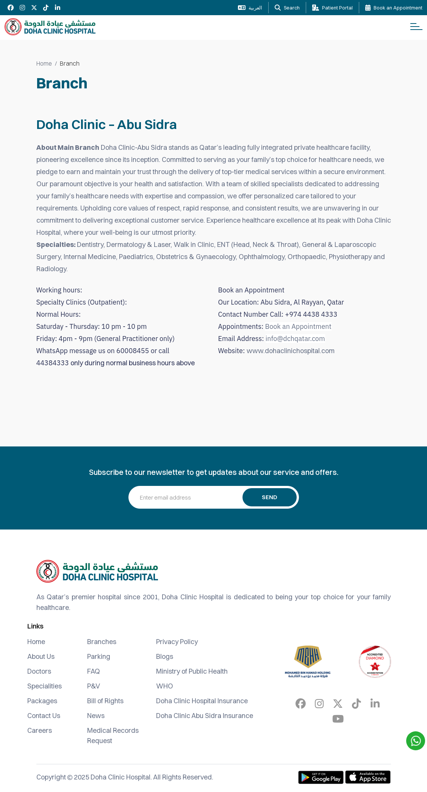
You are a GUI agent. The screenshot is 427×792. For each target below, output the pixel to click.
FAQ (93, 671)
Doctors (39, 671)
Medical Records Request (113, 735)
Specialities (44, 686)
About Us (41, 656)
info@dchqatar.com (295, 338)
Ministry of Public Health (192, 671)
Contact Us (43, 715)
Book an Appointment (298, 326)
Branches (101, 641)
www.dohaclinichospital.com (291, 350)
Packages (42, 700)
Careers (39, 730)
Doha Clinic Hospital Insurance (202, 700)
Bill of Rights (105, 700)
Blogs (164, 656)
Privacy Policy (177, 641)
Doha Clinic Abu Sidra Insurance (204, 715)
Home (44, 63)
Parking (98, 656)
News (96, 715)
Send (269, 497)
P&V (93, 686)
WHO (164, 686)
